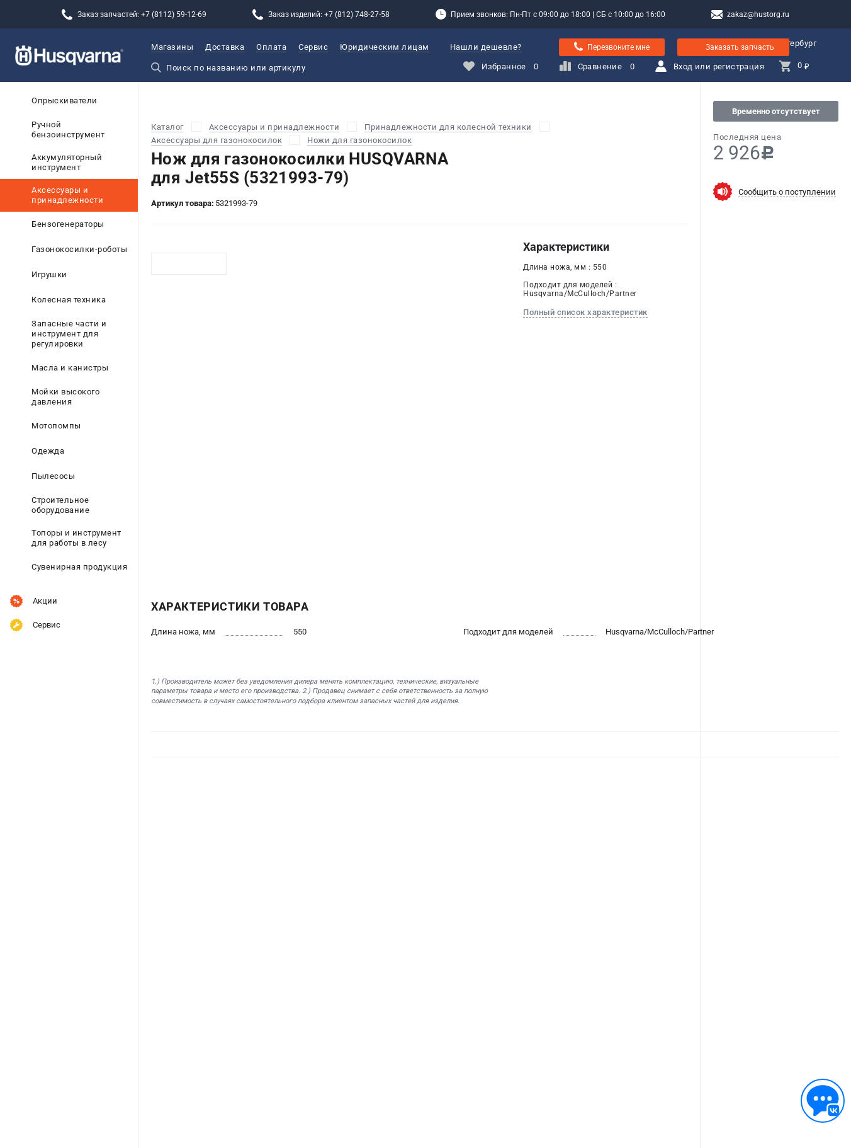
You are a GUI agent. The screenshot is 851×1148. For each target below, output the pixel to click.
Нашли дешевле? (486, 47)
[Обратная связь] (823, 1101)
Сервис (313, 47)
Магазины (172, 47)
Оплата (271, 47)
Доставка (224, 47)
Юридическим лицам (384, 47)
